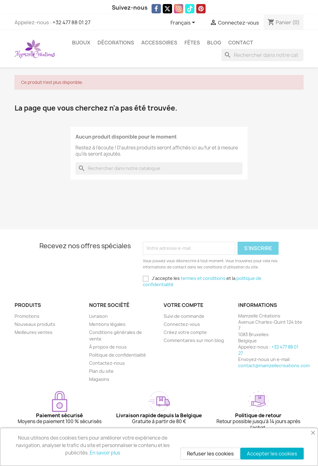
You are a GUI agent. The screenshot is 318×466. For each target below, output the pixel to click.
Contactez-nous (107, 363)
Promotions (27, 316)
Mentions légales (107, 324)
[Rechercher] (262, 55)
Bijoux (81, 42)
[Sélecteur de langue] (183, 23)
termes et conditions (203, 278)
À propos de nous (108, 347)
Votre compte (183, 305)
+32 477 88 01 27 (71, 22)
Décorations (116, 42)
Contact (240, 42)
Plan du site (101, 371)
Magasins (99, 379)
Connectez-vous (182, 324)
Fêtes (192, 42)
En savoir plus (105, 453)
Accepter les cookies (272, 453)
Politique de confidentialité (117, 355)
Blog (214, 42)
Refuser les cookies (210, 453)
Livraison (98, 316)
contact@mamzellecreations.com (274, 365)
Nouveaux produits (35, 324)
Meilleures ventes (33, 332)
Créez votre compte (185, 332)
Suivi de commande (184, 316)
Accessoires (159, 42)
